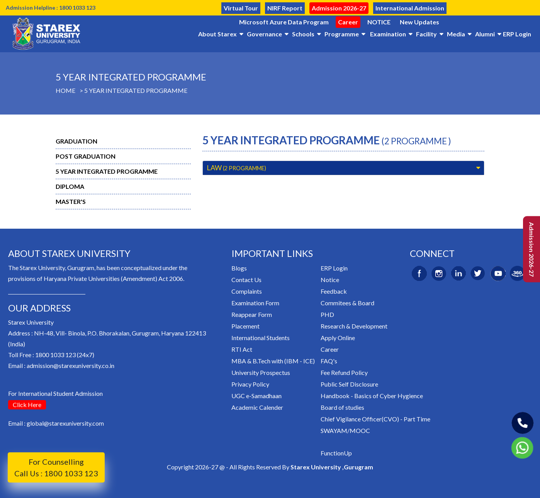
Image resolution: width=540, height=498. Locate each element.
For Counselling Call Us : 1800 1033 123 (56, 467)
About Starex (217, 34)
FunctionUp (336, 453)
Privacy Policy (250, 384)
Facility (426, 34)
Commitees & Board (347, 302)
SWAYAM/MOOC (345, 430)
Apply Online (338, 337)
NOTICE (379, 22)
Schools (303, 34)
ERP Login (517, 34)
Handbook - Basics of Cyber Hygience (372, 395)
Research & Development (354, 326)
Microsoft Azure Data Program (284, 22)
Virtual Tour (241, 8)
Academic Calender (257, 407)
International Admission (409, 8)
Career (348, 22)
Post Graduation (85, 156)
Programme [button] (341, 34)
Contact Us (246, 279)
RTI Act (241, 349)
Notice (330, 279)
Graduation (76, 141)
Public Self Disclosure (349, 384)
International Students (260, 337)
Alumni (485, 34)
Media (456, 34)
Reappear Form (251, 314)
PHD (327, 314)
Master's (71, 201)
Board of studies (342, 407)
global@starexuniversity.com (65, 423)
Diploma (70, 186)
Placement (245, 326)
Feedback (334, 291)
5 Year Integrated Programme (135, 90)
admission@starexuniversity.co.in (70, 365)
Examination (388, 34)
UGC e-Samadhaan (256, 395)
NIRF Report (284, 8)
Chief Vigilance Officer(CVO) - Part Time (375, 419)
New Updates (419, 22)
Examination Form (255, 302)
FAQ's (329, 361)
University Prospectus (260, 372)
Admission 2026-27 (339, 8)
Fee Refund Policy (344, 372)
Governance (264, 34)
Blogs (239, 268)
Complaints (246, 291)
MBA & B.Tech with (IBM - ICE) (273, 361)
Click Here (27, 404)
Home (65, 90)
